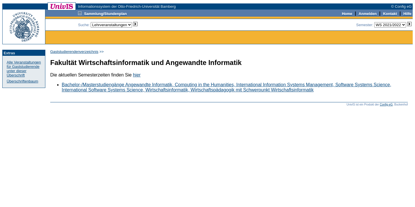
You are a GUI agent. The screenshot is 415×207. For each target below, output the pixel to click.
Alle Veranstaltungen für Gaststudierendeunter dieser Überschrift (24, 68)
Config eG (386, 104)
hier (137, 74)
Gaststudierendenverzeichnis (74, 51)
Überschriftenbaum (22, 81)
